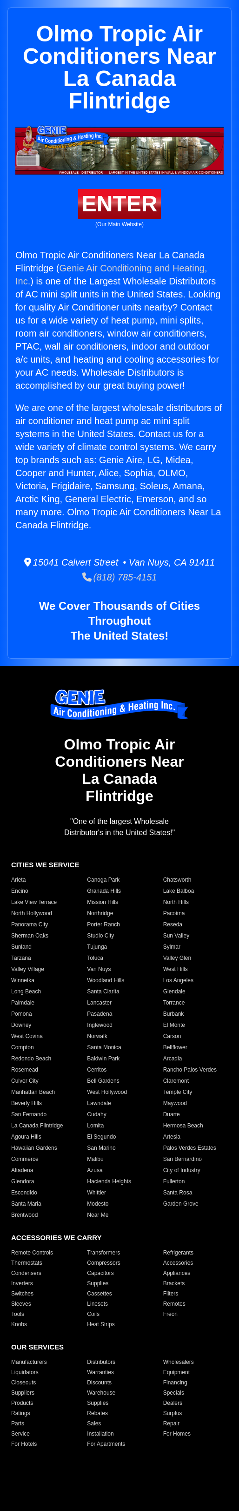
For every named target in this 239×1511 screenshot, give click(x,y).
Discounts (99, 1382)
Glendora (22, 1181)
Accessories (178, 1263)
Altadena (22, 1170)
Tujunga (97, 947)
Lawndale (99, 1103)
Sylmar (171, 947)
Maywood (175, 1103)
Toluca (95, 958)
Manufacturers (29, 1362)
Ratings (20, 1413)
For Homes (177, 1433)
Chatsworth (177, 880)
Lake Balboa (178, 891)
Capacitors (100, 1273)
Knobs (19, 1324)
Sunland (21, 947)
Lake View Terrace (34, 902)
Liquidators (25, 1372)
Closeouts (23, 1382)
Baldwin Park (103, 1058)
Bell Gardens (103, 1081)
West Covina (27, 1036)
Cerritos (96, 1069)
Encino (19, 891)
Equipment (176, 1372)
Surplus (172, 1413)
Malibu (95, 1159)
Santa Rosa (178, 1192)
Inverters (22, 1283)
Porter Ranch (103, 924)
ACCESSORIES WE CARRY (56, 1237)
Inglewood (100, 1025)
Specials (173, 1393)
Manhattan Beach (33, 1092)
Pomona (21, 1014)
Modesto (97, 1204)
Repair (171, 1423)
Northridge (100, 913)
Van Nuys (99, 969)
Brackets (174, 1283)
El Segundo (101, 1136)
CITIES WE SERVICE (45, 865)
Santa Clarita (103, 991)
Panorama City (29, 924)
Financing (175, 1382)
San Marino (101, 1148)
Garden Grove (181, 1204)
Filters (171, 1293)
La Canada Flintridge (37, 1125)
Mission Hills (102, 902)
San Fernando (28, 1114)
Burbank (173, 1014)
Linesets (97, 1304)
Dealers (172, 1403)
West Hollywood (107, 1092)
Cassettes (99, 1293)
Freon (170, 1314)
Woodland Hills (105, 980)
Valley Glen (177, 958)
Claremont (176, 1081)
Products (22, 1403)
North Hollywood (31, 913)
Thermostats (26, 1263)
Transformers (103, 1252)
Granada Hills (104, 891)
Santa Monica (104, 1047)
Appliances (177, 1273)
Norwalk (97, 1036)
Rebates (97, 1413)
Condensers (26, 1273)
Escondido (24, 1192)
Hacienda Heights (109, 1181)
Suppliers (22, 1393)
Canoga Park (103, 880)
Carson (172, 1036)
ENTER (120, 203)
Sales (94, 1423)
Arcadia (172, 1058)
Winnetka (22, 980)
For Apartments (106, 1444)
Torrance (174, 1002)
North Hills (176, 902)
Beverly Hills (26, 1103)
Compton (22, 1047)
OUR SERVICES (37, 1347)
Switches (22, 1293)
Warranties (100, 1372)
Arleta (18, 880)
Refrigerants (178, 1252)
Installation (100, 1433)
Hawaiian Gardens (34, 1148)
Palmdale (22, 1002)
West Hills (175, 969)
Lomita (95, 1125)
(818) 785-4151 (119, 577)
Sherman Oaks (29, 935)
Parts (17, 1423)
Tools (17, 1314)
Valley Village (27, 969)
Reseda (172, 924)
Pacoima (174, 913)
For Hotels (24, 1444)
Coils (93, 1314)
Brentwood (24, 1215)
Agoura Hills (26, 1136)
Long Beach (26, 991)
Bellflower (175, 1047)
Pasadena (99, 1014)
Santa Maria (26, 1204)
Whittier (96, 1192)
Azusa (94, 1170)
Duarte (171, 1114)
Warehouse (101, 1393)
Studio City (100, 935)
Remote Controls (32, 1252)
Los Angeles (178, 980)
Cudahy (96, 1114)
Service (20, 1433)
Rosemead (24, 1069)
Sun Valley (176, 935)
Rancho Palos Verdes (190, 1069)
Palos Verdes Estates (189, 1148)
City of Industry (181, 1170)
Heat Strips (100, 1324)
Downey (21, 1025)
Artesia (171, 1136)
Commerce (25, 1159)
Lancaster (99, 1002)
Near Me (97, 1215)
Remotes (174, 1304)
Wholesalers (178, 1362)
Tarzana (21, 958)
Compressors (103, 1263)
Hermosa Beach (183, 1125)
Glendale (174, 991)
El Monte (174, 1025)
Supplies (97, 1283)
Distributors (101, 1362)
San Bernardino (182, 1159)
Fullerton (174, 1181)
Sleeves (21, 1304)
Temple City (178, 1092)
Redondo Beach (31, 1058)
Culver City (25, 1081)
